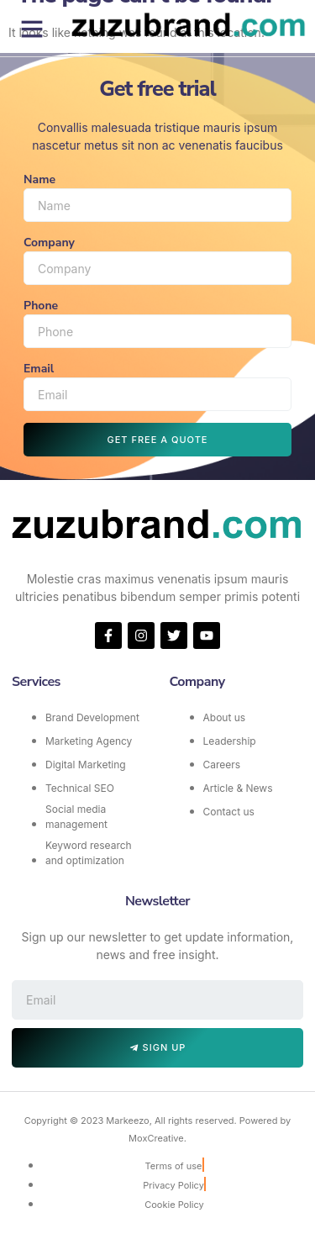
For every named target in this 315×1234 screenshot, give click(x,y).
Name (39, 179)
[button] (32, 28)
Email (39, 369)
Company (49, 242)
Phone (41, 306)
